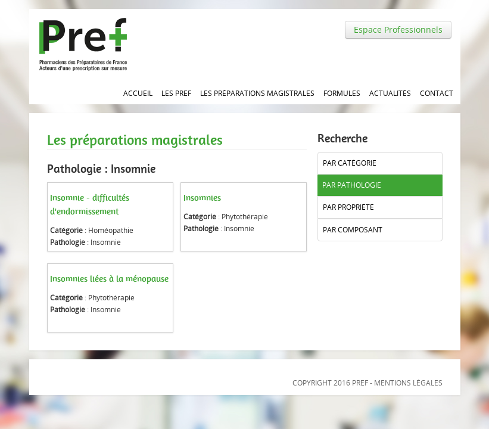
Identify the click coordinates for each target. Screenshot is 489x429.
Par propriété (348, 207)
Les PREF (176, 93)
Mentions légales (408, 383)
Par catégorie (349, 163)
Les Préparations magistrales (257, 93)
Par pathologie (351, 185)
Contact (436, 93)
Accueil (137, 93)
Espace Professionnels (398, 29)
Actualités (390, 93)
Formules (341, 93)
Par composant (352, 230)
